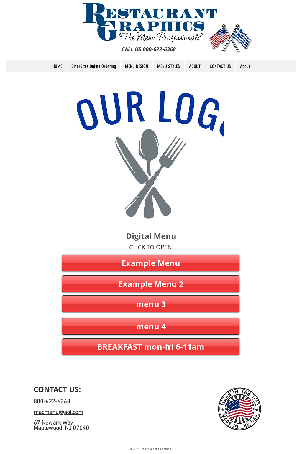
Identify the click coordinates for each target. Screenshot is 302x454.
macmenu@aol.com (58, 412)
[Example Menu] (150, 263)
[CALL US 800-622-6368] (148, 49)
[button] (150, 283)
